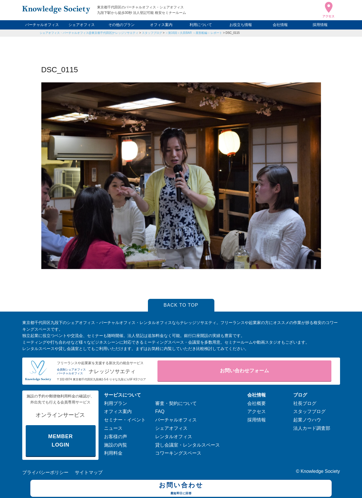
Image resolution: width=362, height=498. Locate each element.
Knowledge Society (320, 471)
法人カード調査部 (311, 428)
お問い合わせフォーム (244, 370)
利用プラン (115, 403)
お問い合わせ (181, 489)
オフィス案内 (161, 25)
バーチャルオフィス (42, 25)
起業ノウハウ (307, 419)
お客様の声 (115, 436)
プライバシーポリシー (45, 472)
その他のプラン (121, 25)
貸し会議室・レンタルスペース (187, 445)
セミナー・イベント (125, 419)
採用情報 (320, 25)
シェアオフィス (81, 25)
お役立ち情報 (240, 25)
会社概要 (256, 403)
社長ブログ (304, 403)
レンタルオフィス (173, 436)
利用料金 (113, 453)
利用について (201, 25)
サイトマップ (89, 472)
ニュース (113, 428)
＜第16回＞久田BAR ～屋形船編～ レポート (193, 32)
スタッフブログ (152, 32)
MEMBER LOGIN (60, 441)
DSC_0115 (233, 32)
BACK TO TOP (181, 305)
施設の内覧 (115, 445)
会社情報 (280, 25)
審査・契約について (176, 403)
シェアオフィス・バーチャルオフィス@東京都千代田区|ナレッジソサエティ (89, 32)
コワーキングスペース (178, 453)
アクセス (256, 411)
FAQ (159, 411)
